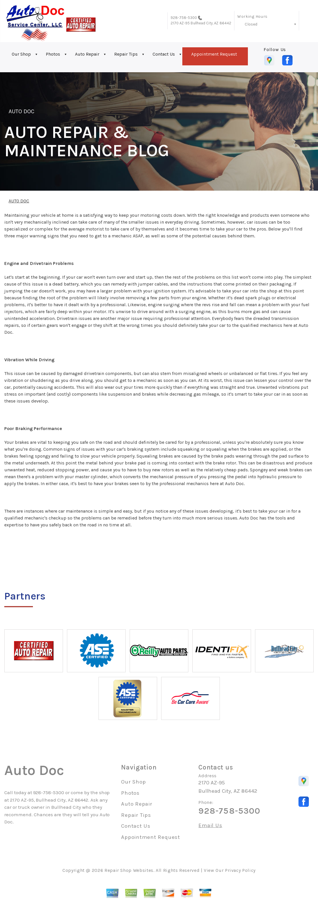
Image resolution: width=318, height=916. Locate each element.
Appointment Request (214, 54)
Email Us (210, 825)
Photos (53, 54)
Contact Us (164, 54)
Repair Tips (126, 54)
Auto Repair (87, 54)
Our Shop (21, 54)
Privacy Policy (240, 870)
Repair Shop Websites (128, 870)
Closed (251, 24)
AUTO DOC (21, 111)
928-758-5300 (184, 17)
